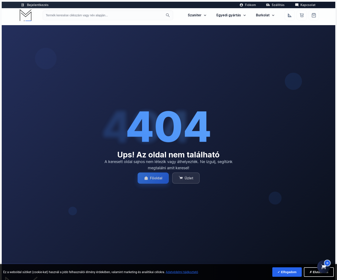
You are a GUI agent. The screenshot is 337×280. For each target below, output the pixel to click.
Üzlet (186, 180)
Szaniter (197, 15)
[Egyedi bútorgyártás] (290, 15)
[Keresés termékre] (104, 15)
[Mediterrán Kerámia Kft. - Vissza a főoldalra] (25, 15)
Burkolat (265, 15)
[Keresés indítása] (168, 15)
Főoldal (153, 180)
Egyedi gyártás (231, 15)
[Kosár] (302, 15)
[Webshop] (314, 15)
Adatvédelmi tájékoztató (182, 272)
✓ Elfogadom (286, 272)
